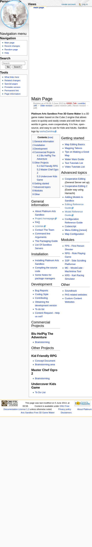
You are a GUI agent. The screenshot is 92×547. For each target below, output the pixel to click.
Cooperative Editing (75, 179)
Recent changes (12, 46)
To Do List (40, 392)
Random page (11, 49)
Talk (75, 103)
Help (6, 53)
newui (83, 230)
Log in (85, 4)
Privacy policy (64, 409)
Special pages (11, 84)
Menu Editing (71, 230)
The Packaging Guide (46, 241)
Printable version (12, 87)
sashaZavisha (47, 131)
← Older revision (45, 105)
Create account (68, 4)
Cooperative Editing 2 (76, 186)
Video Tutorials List (75, 167)
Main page (38, 7)
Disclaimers (66, 412)
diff (35, 105)
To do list (39, 309)
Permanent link (11, 90)
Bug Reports (41, 290)
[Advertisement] (51, 21)
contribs (81, 103)
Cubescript (70, 226)
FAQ (37, 222)
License (39, 226)
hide (50, 137)
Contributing (41, 298)
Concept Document (45, 361)
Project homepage (44, 218)
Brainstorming (42, 342)
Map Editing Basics (75, 144)
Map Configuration (74, 234)
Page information (12, 94)
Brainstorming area (45, 364)
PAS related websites (76, 294)
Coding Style (41, 294)
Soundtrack (71, 291)
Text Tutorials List (74, 163)
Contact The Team (44, 230)
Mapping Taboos (73, 148)
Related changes (12, 80)
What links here (11, 77)
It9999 (69, 103)
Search (5, 58)
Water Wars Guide (74, 159)
